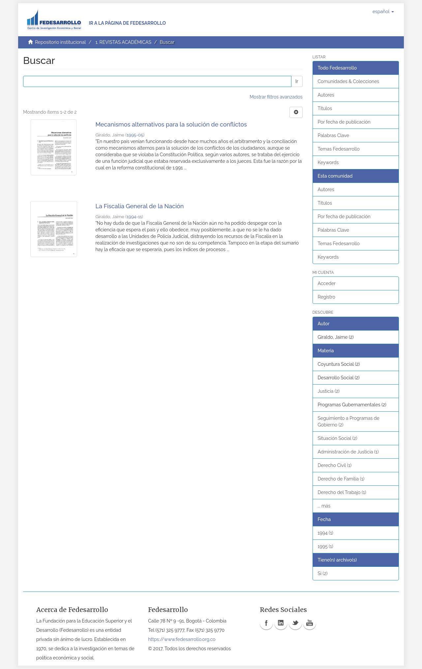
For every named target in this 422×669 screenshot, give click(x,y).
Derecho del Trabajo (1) (342, 492)
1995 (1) (325, 546)
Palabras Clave (333, 135)
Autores (326, 95)
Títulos (325, 108)
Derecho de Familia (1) (341, 478)
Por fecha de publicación (344, 122)
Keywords (328, 162)
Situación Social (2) (337, 438)
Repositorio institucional (60, 42)
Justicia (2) (329, 391)
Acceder (327, 283)
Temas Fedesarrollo (339, 149)
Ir (296, 81)
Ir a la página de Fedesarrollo (127, 23)
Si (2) (323, 573)
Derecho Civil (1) (335, 465)
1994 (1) (325, 533)
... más (324, 506)
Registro (326, 297)
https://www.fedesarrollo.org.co (181, 639)
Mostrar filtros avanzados (276, 97)
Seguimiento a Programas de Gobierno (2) (348, 421)
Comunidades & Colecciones (348, 81)
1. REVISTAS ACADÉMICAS (123, 42)
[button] (383, 11)
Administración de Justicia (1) (348, 451)
